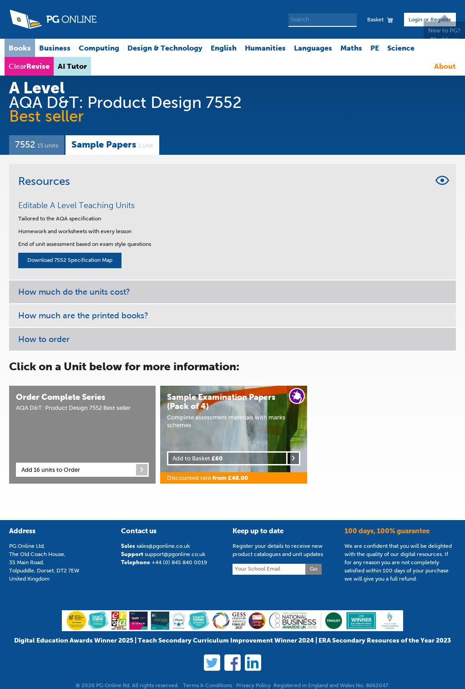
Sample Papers (112, 144)
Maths (351, 48)
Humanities (265, 48)
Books (20, 48)
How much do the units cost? (74, 291)
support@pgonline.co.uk (175, 554)
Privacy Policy (253, 685)
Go (313, 569)
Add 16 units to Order (50, 469)
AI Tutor (72, 66)
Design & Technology (164, 48)
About (445, 66)
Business (55, 48)
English (224, 48)
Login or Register (430, 19)
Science (400, 48)
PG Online (52, 19)
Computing (99, 48)
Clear (29, 66)
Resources (44, 181)
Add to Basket (197, 458)
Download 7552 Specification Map (69, 260)
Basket (375, 19)
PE (374, 48)
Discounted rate (207, 478)
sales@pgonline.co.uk (163, 546)
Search (351, 20)
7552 (36, 144)
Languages (313, 48)
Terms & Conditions (207, 685)
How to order (44, 339)
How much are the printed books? (83, 315)
